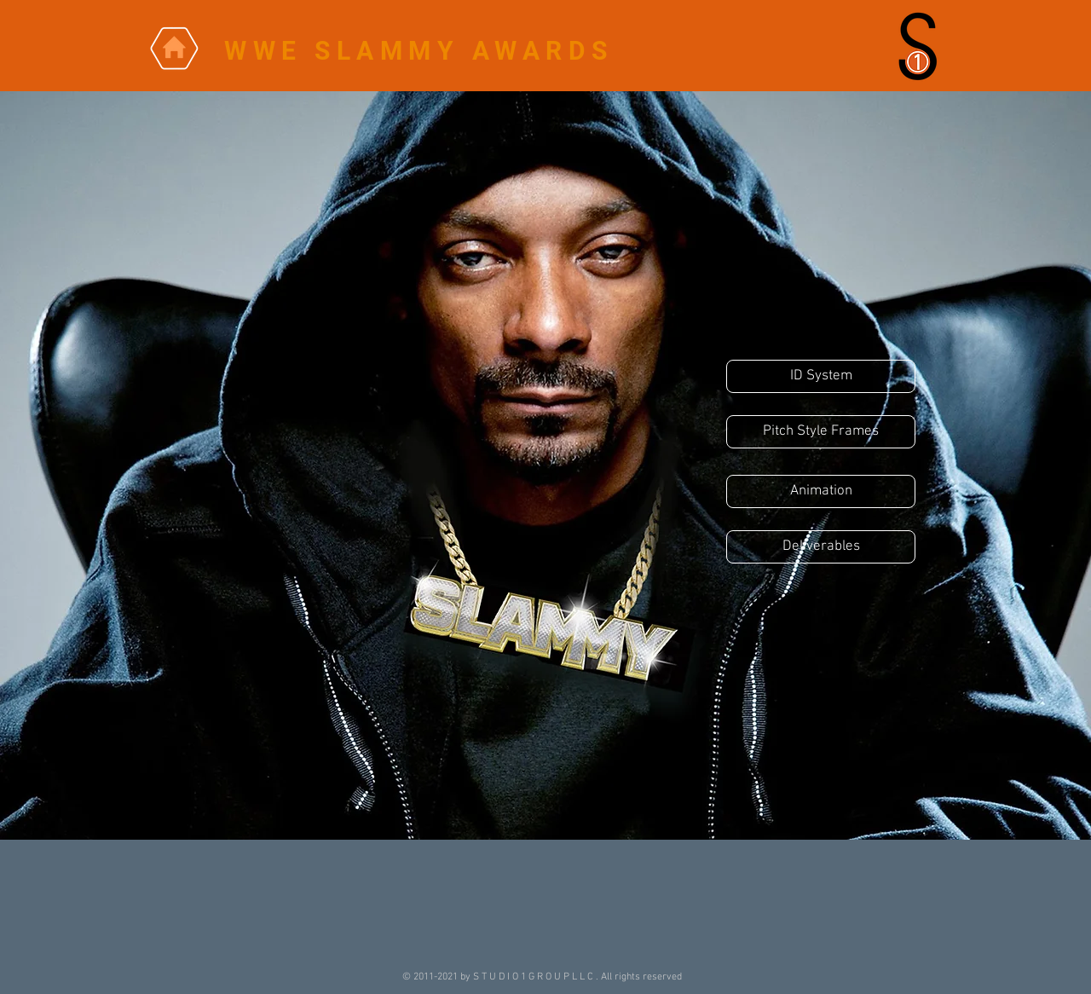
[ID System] (820, 376)
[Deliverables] (820, 546)
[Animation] (820, 491)
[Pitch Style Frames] (820, 431)
